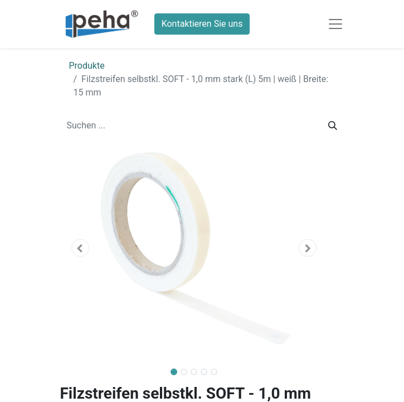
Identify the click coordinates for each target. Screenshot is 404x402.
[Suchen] (332, 125)
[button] (80, 248)
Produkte (87, 65)
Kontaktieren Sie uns (202, 23)
